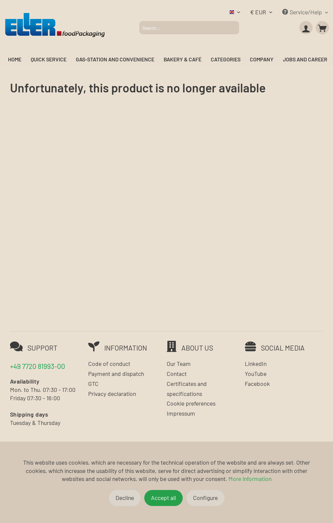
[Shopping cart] (322, 27)
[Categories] (225, 59)
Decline (125, 497)
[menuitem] (189, 27)
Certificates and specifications (187, 388)
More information (250, 478)
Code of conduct (109, 363)
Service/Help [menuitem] (302, 12)
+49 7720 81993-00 (37, 366)
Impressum (181, 413)
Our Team (179, 363)
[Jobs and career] (305, 59)
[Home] (14, 59)
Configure (205, 497)
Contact (177, 373)
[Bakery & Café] (182, 59)
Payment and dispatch (116, 373)
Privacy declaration (112, 393)
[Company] (261, 59)
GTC (93, 383)
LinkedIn (256, 363)
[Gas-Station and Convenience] (115, 59)
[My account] (306, 27)
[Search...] (189, 27)
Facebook (257, 383)
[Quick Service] (48, 59)
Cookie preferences (191, 403)
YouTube (256, 373)
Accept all (163, 497)
